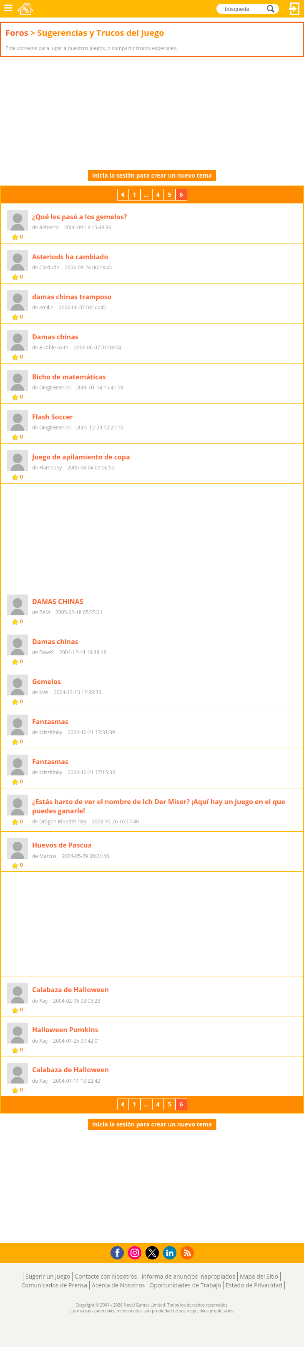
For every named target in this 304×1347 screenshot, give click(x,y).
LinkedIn (171, 1253)
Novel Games (25, 9)
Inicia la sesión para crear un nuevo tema (152, 175)
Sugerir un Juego (47, 1276)
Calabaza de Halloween (70, 989)
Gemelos (46, 681)
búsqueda (273, 8)
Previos (124, 194)
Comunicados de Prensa (54, 1285)
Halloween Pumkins (65, 1029)
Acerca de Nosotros (118, 1285)
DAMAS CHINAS (57, 601)
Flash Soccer (52, 416)
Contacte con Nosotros (106, 1276)
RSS (188, 1252)
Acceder (294, 9)
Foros (16, 32)
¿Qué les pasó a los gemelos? (79, 216)
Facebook (119, 1251)
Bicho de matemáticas (69, 376)
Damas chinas (55, 336)
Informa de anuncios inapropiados (188, 1276)
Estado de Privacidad (254, 1285)
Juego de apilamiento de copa (81, 457)
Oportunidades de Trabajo (185, 1285)
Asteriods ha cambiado (70, 256)
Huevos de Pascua (62, 845)
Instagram (136, 1252)
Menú (8, 9)
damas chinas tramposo (72, 296)
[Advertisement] (66, 113)
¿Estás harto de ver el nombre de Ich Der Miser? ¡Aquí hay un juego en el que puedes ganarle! (158, 806)
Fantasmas (50, 721)
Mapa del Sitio (259, 1276)
